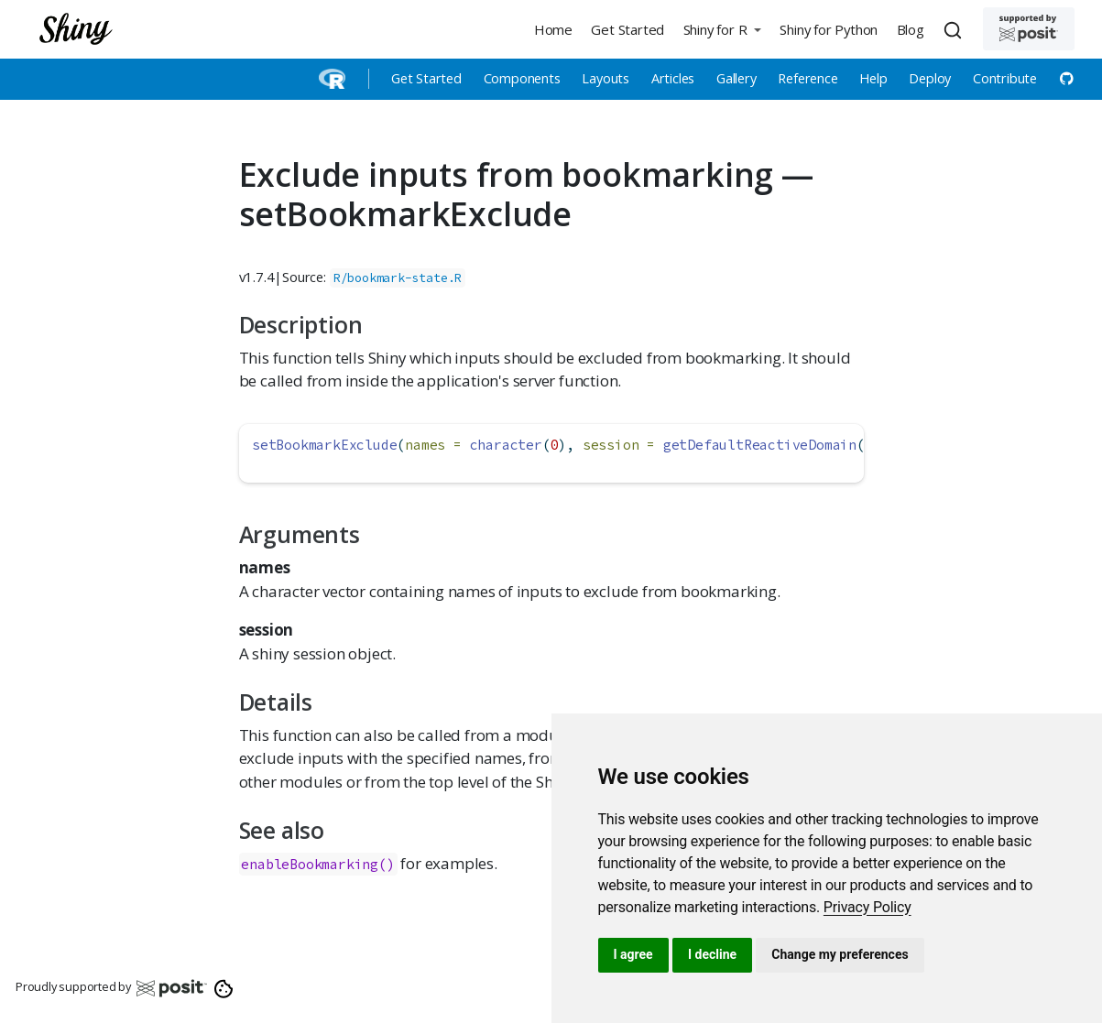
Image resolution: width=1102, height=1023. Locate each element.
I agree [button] (633, 954)
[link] (867, 907)
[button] (721, 29)
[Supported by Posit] (1029, 28)
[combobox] (955, 29)
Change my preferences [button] (839, 954)
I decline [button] (712, 954)
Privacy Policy (867, 907)
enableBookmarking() (317, 864)
